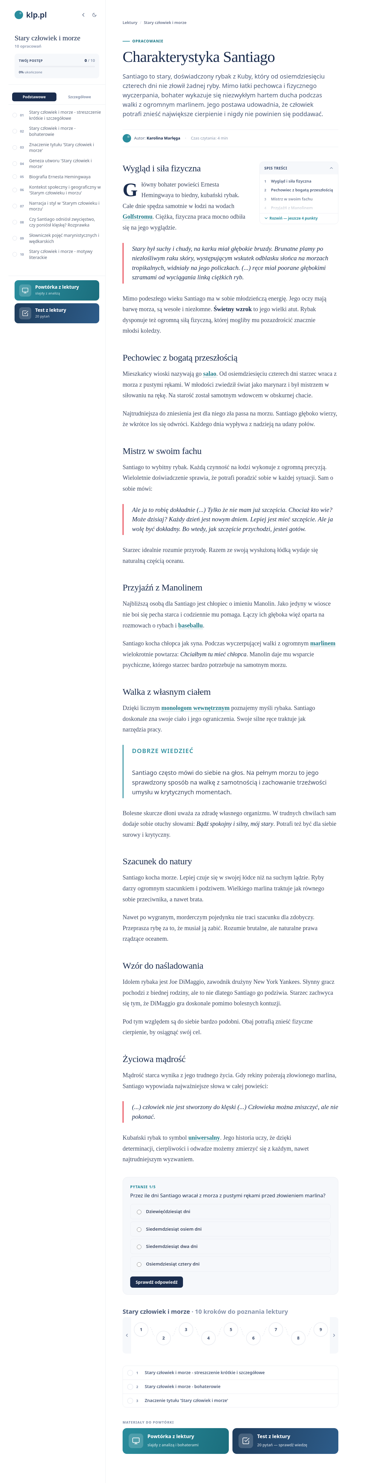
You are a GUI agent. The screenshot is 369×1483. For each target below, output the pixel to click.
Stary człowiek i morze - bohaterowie (52, 131)
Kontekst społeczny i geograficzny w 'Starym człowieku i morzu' (65, 190)
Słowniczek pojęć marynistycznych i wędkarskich (64, 238)
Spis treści (298, 168)
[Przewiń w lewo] (127, 1335)
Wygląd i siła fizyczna (291, 181)
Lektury (130, 22)
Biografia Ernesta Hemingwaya (60, 177)
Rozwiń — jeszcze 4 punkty (291, 218)
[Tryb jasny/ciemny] (94, 15)
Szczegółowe (79, 96)
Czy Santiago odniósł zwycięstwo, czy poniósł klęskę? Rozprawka (62, 222)
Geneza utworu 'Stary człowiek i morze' (60, 164)
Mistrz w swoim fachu (292, 199)
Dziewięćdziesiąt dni (163, 1211)
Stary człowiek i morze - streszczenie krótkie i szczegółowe (65, 115)
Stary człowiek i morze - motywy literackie (61, 254)
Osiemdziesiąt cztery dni (168, 1264)
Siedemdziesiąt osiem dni (169, 1229)
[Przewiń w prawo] (334, 1335)
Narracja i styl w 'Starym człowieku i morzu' (64, 206)
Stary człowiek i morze (165, 22)
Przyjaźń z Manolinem (292, 207)
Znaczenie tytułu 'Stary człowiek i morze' (61, 147)
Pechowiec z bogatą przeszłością (302, 190)
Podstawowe (34, 96)
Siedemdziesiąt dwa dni (167, 1246)
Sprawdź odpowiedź (157, 1282)
